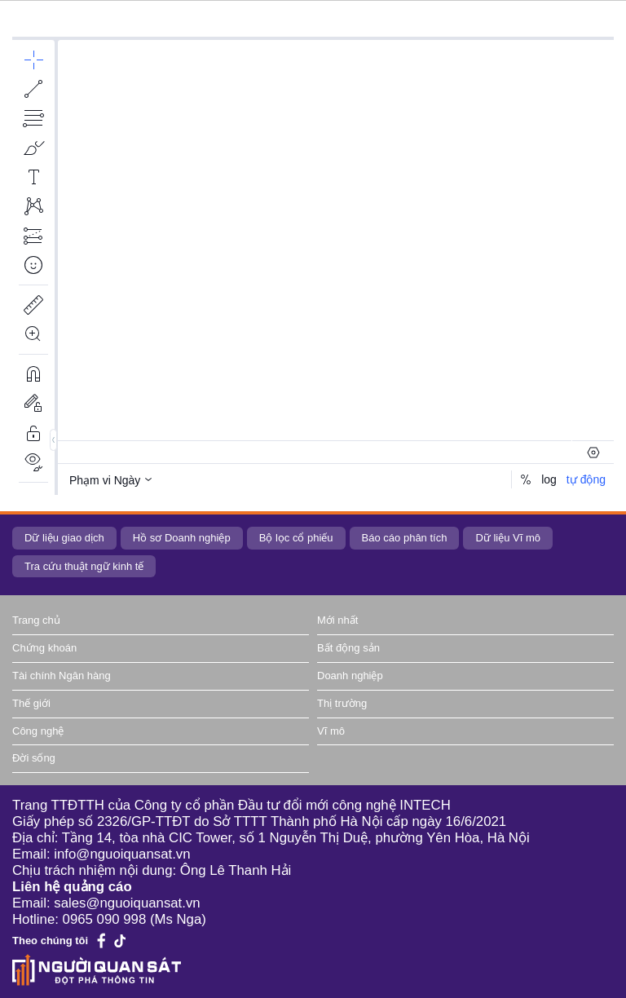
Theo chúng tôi (50, 940)
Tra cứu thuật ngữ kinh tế (83, 566)
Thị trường (342, 703)
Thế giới (31, 703)
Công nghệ (38, 731)
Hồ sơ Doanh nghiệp (182, 538)
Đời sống (33, 758)
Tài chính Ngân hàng (61, 675)
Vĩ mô (331, 731)
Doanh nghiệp (350, 675)
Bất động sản (348, 648)
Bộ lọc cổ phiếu (296, 538)
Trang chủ (36, 620)
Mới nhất (337, 620)
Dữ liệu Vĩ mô (507, 538)
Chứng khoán (44, 648)
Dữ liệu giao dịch (64, 538)
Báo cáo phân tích (404, 538)
